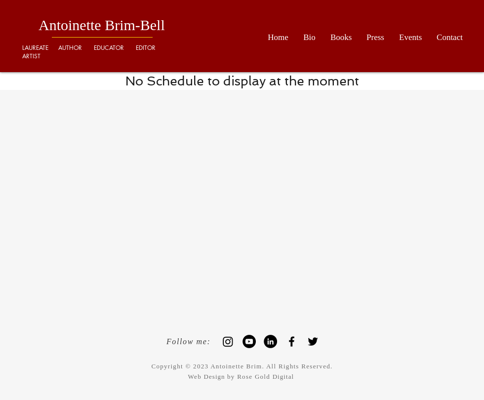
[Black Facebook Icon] (291, 341)
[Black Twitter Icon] (313, 341)
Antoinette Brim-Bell (102, 25)
